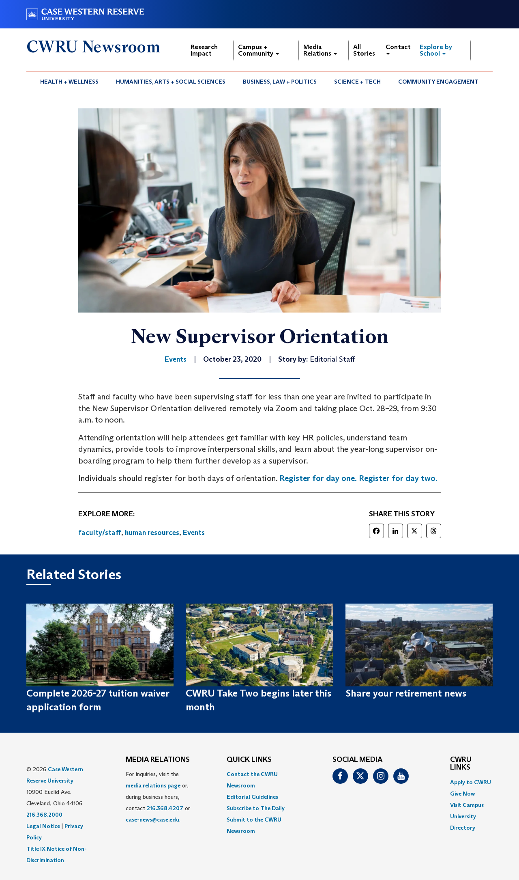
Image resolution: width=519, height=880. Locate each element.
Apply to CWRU (470, 782)
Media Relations (320, 50)
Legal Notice (43, 826)
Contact (398, 49)
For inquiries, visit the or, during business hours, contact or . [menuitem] (158, 796)
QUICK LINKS (249, 760)
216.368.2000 (44, 814)
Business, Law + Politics (280, 81)
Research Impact (204, 50)
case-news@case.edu (152, 819)
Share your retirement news (405, 693)
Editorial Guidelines (252, 796)
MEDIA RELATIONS (158, 760)
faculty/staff (99, 532)
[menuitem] (69, 81)
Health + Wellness (69, 81)
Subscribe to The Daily (256, 808)
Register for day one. (318, 478)
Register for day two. (398, 478)
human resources (152, 532)
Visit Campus (467, 805)
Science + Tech (357, 81)
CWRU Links (461, 764)
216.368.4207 (165, 808)
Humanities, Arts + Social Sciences (170, 81)
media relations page (153, 785)
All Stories (364, 50)
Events (194, 532)
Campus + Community (258, 50)
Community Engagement (438, 81)
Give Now (462, 793)
